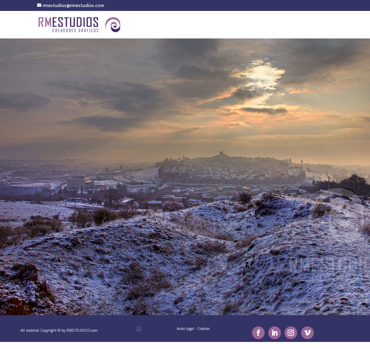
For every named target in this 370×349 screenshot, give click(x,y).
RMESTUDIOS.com (82, 330)
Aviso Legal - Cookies (193, 328)
